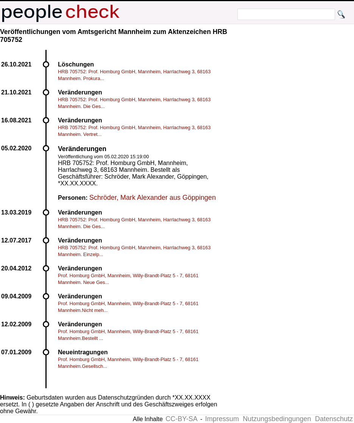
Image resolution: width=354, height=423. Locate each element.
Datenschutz (334, 419)
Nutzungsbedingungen (277, 419)
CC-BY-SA (181, 419)
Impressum (222, 419)
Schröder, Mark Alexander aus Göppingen (152, 197)
